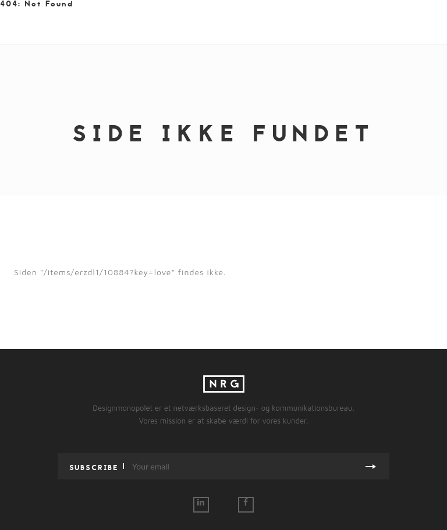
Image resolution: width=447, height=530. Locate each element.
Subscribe (94, 467)
